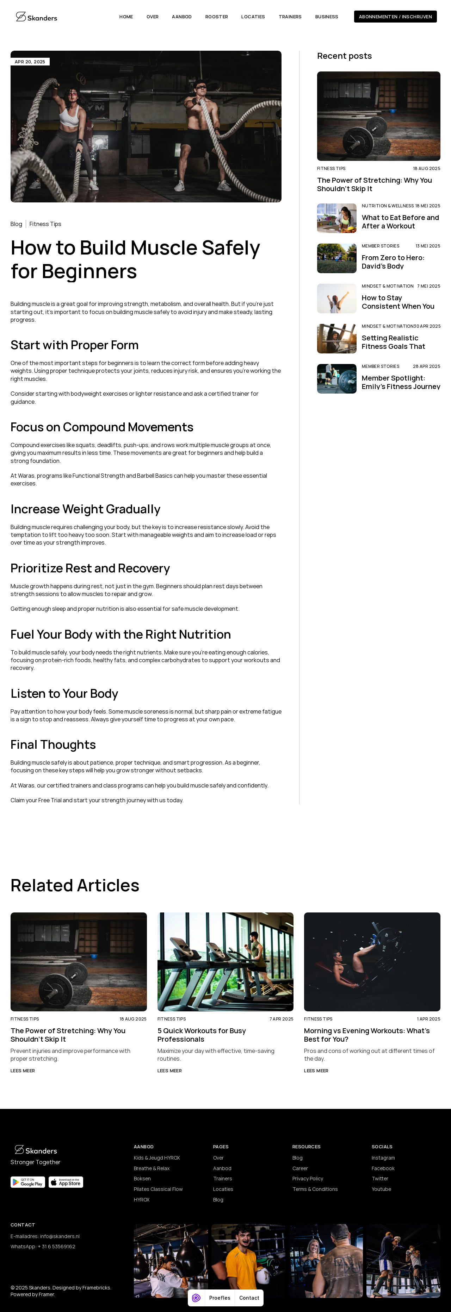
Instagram (383, 1157)
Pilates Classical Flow (158, 1189)
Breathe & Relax (151, 1168)
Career (300, 1168)
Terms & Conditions (315, 1189)
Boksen (142, 1178)
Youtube (381, 1189)
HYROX (141, 1199)
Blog (16, 224)
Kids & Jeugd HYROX (157, 1157)
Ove (217, 1157)
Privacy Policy (307, 1178)
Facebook (383, 1168)
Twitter (380, 1178)
